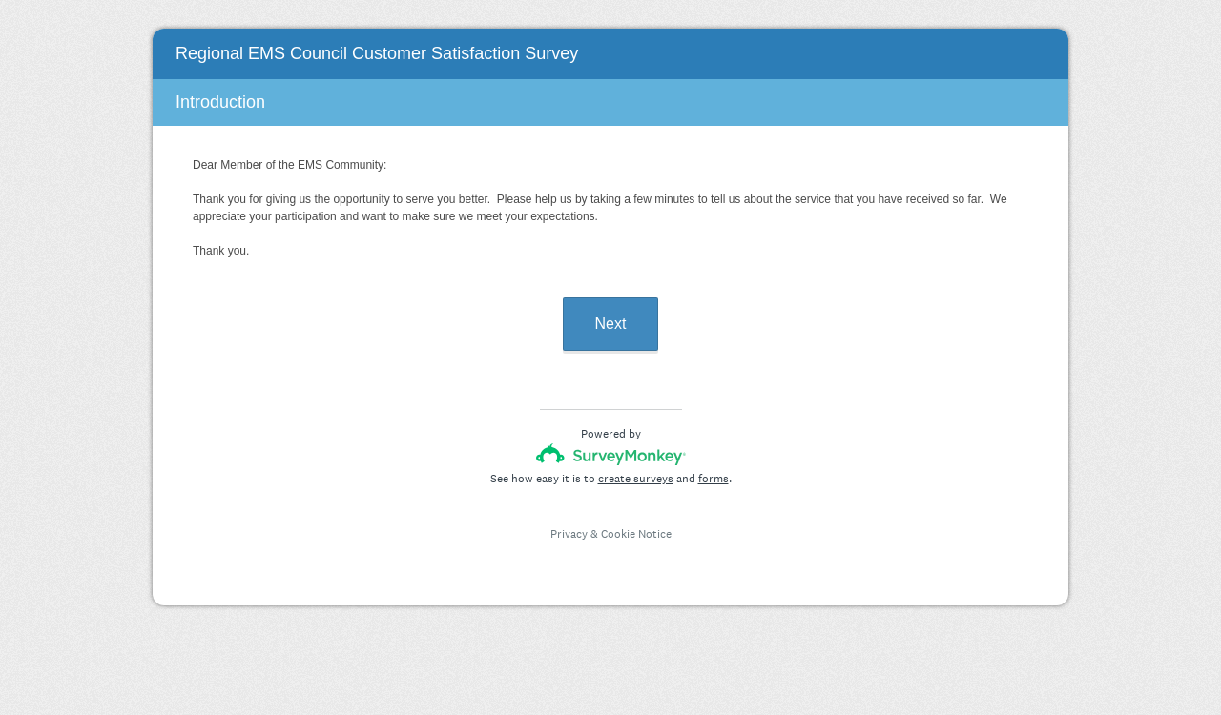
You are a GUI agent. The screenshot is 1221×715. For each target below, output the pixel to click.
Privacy (569, 533)
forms (713, 478)
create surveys (635, 478)
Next (611, 324)
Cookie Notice (636, 533)
